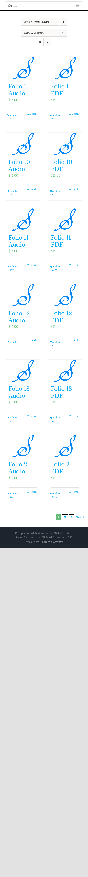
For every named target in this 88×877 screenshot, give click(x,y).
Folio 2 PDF (60, 468)
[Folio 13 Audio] (23, 371)
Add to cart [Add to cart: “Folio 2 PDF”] (56, 495)
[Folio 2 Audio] (23, 446)
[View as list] (47, 42)
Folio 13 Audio (19, 392)
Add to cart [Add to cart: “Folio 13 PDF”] (56, 419)
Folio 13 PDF (61, 392)
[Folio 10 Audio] (23, 144)
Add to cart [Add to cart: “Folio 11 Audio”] (14, 268)
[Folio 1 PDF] (65, 68)
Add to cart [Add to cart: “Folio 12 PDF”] (56, 344)
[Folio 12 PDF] (65, 295)
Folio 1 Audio (17, 90)
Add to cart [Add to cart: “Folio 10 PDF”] (56, 193)
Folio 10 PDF (61, 165)
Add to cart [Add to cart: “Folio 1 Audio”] (14, 117)
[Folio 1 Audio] (23, 68)
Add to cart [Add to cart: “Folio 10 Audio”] (14, 193)
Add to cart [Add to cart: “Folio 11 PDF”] (56, 268)
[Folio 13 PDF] (65, 371)
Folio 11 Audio (19, 241)
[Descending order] (63, 22)
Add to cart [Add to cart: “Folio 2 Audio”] (14, 495)
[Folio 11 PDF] (65, 219)
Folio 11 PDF (61, 241)
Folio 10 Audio (19, 165)
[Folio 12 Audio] (23, 295)
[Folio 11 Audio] (23, 219)
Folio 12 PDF (61, 317)
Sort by (36, 21)
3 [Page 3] (71, 517)
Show (34, 32)
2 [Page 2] (65, 517)
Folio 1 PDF (60, 90)
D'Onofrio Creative (51, 542)
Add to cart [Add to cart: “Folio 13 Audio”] (14, 419)
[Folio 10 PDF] (65, 144)
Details (33, 113)
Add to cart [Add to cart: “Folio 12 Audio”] (14, 344)
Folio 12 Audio (19, 317)
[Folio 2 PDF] (65, 446)
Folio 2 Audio (18, 468)
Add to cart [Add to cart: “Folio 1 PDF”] (56, 117)
